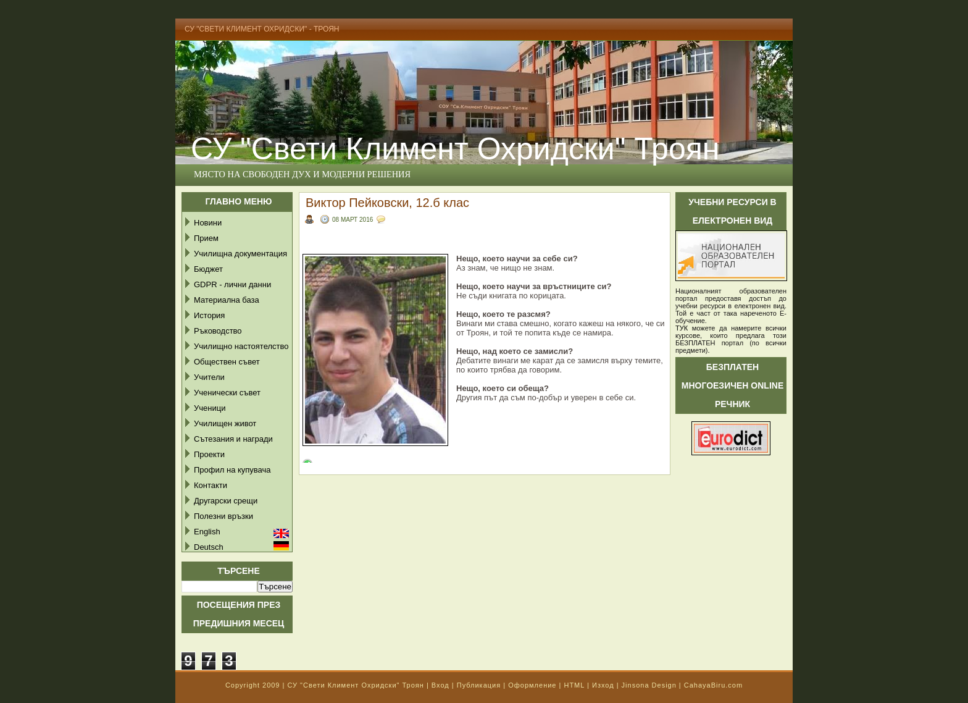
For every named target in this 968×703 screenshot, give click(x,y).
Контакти (210, 485)
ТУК (681, 328)
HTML (574, 685)
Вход (440, 685)
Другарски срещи (225, 500)
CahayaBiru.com (713, 685)
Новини (208, 222)
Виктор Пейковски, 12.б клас (387, 202)
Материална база (226, 300)
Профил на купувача (232, 469)
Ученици (209, 408)
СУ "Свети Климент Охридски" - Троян (262, 29)
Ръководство (218, 330)
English (207, 531)
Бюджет (208, 269)
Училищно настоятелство (241, 346)
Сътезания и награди (233, 439)
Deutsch (208, 547)
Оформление (532, 685)
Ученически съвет (227, 392)
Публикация (479, 685)
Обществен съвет (227, 361)
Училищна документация (240, 253)
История (209, 315)
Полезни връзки (223, 516)
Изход (603, 685)
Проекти (209, 454)
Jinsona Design (649, 685)
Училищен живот (225, 423)
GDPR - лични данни (232, 284)
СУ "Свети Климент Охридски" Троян (455, 149)
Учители (209, 377)
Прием (206, 238)
